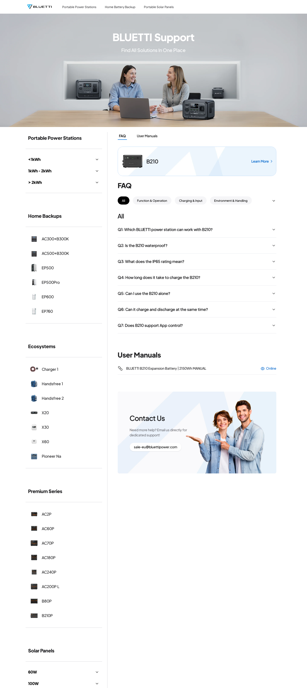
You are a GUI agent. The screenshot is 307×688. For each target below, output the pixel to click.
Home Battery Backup (120, 7)
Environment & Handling (231, 200)
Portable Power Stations (79, 7)
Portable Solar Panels (159, 7)
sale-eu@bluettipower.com (155, 447)
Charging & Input (190, 200)
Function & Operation (152, 200)
